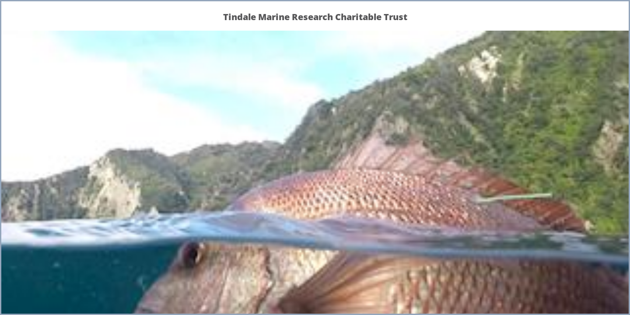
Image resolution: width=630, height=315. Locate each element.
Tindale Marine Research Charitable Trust (315, 17)
